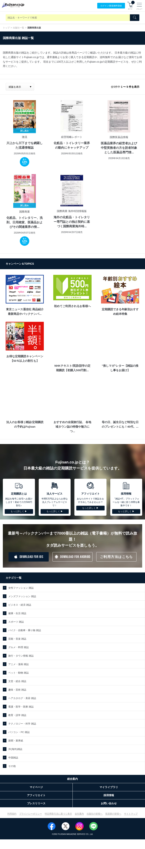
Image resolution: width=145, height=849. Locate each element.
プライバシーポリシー (30, 813)
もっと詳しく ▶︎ (19, 511)
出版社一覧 (18, 27)
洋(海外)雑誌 (15, 749)
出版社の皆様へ (95, 813)
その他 (12, 766)
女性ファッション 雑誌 (21, 587)
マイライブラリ (108, 787)
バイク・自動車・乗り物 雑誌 (24, 630)
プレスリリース (36, 803)
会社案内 (79, 813)
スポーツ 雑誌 (16, 621)
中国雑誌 (13, 757)
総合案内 (72, 778)
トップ (6, 27)
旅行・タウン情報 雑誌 (21, 655)
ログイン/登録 (111, 6)
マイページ (36, 787)
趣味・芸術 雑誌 (17, 689)
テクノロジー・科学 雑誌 (22, 723)
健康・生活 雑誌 (17, 613)
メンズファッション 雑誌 (22, 596)
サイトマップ (131, 813)
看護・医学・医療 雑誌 (21, 706)
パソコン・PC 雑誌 (19, 732)
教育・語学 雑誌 (17, 715)
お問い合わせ (109, 803)
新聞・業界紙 (15, 740)
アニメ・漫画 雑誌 (18, 664)
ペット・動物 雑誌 (18, 672)
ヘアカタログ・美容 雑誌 (22, 698)
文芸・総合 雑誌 (17, 681)
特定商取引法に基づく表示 (58, 813)
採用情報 (108, 795)
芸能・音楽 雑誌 (17, 638)
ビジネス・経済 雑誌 (19, 604)
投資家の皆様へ (113, 813)
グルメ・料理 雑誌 (18, 647)
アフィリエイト (36, 795)
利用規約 (11, 813)
